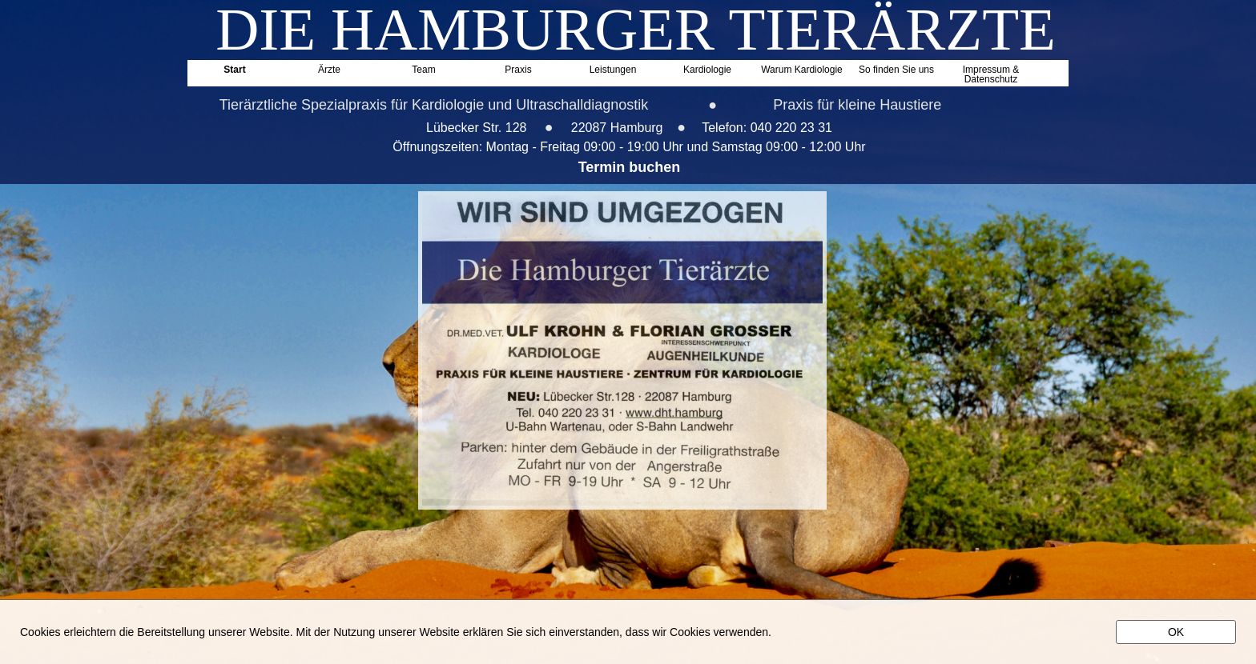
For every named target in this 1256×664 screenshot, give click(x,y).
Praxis (518, 70)
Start (234, 70)
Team (423, 70)
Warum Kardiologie (802, 70)
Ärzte (329, 70)
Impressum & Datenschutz (991, 73)
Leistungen (613, 70)
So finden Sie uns (896, 70)
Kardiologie (707, 70)
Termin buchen (629, 167)
